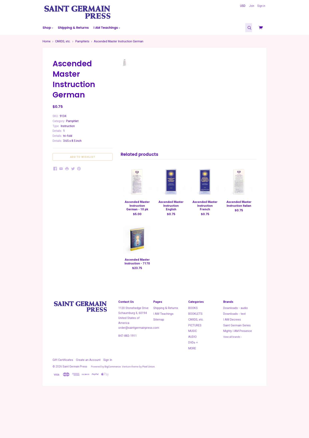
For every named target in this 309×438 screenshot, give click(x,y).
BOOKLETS (195, 358)
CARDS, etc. (196, 363)
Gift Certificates (63, 404)
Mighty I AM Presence (237, 375)
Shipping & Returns (73, 27)
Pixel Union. (148, 410)
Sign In (107, 404)
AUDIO (192, 381)
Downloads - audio (235, 352)
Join (251, 5)
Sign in (261, 5)
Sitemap (158, 363)
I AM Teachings (107, 27)
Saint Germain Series (237, 369)
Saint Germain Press (75, 410)
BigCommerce (113, 410)
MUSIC (192, 375)
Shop (48, 27)
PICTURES (194, 369)
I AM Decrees (232, 363)
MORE (192, 392)
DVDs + (193, 386)
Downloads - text (234, 358)
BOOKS (193, 352)
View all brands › (232, 380)
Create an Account (88, 404)
